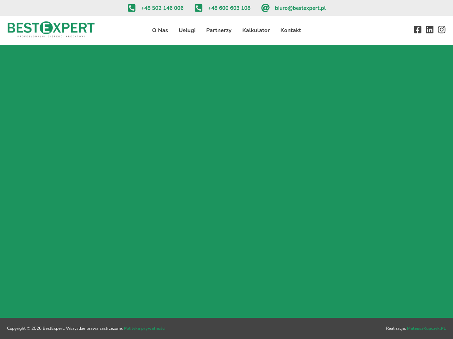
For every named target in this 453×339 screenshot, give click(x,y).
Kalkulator (256, 30)
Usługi (187, 30)
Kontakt (290, 30)
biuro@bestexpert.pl (300, 8)
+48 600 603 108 (229, 8)
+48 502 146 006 (162, 8)
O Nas (160, 30)
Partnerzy (219, 30)
